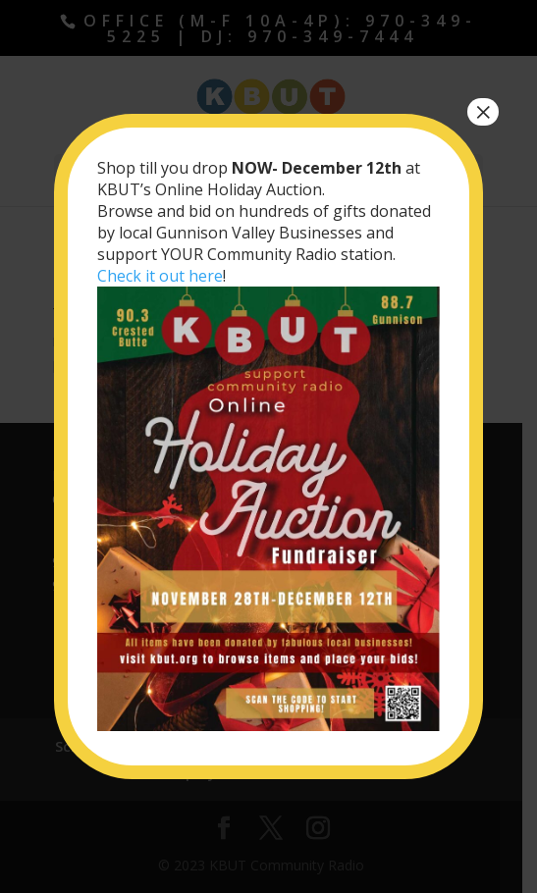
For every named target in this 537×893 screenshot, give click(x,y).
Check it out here (160, 276)
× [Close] (483, 112)
